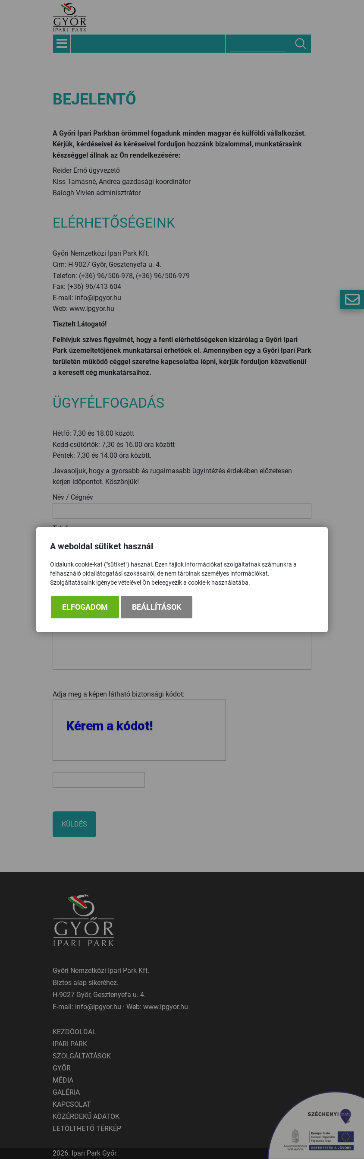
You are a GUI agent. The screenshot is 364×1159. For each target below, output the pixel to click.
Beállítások (156, 606)
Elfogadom (85, 606)
